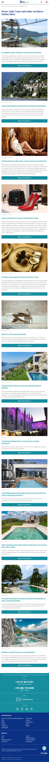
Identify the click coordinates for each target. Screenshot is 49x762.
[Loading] (44, 2)
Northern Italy (5, 727)
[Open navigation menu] (3, 2)
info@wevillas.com (24, 699)
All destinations (6, 715)
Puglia (3, 722)
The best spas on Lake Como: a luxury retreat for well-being (24, 161)
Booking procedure (6, 739)
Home (3, 6)
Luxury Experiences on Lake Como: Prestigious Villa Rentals (24, 106)
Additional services (30, 737)
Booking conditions (30, 739)
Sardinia (28, 725)
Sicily (3, 720)
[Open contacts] (41, 2)
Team (3, 736)
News (6, 6)
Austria (27, 724)
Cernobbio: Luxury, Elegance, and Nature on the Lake (21, 52)
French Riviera (29, 722)
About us (4, 733)
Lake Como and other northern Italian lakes (12, 718)
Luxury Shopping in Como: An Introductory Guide (20, 218)
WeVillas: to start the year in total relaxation (18, 652)
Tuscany (28, 720)
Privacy (27, 736)
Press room (4, 741)
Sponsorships (29, 741)
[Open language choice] (46, 2)
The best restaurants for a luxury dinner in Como (20, 277)
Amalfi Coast (29, 718)
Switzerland (4, 725)
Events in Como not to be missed (14, 334)
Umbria (3, 724)
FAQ (3, 737)
